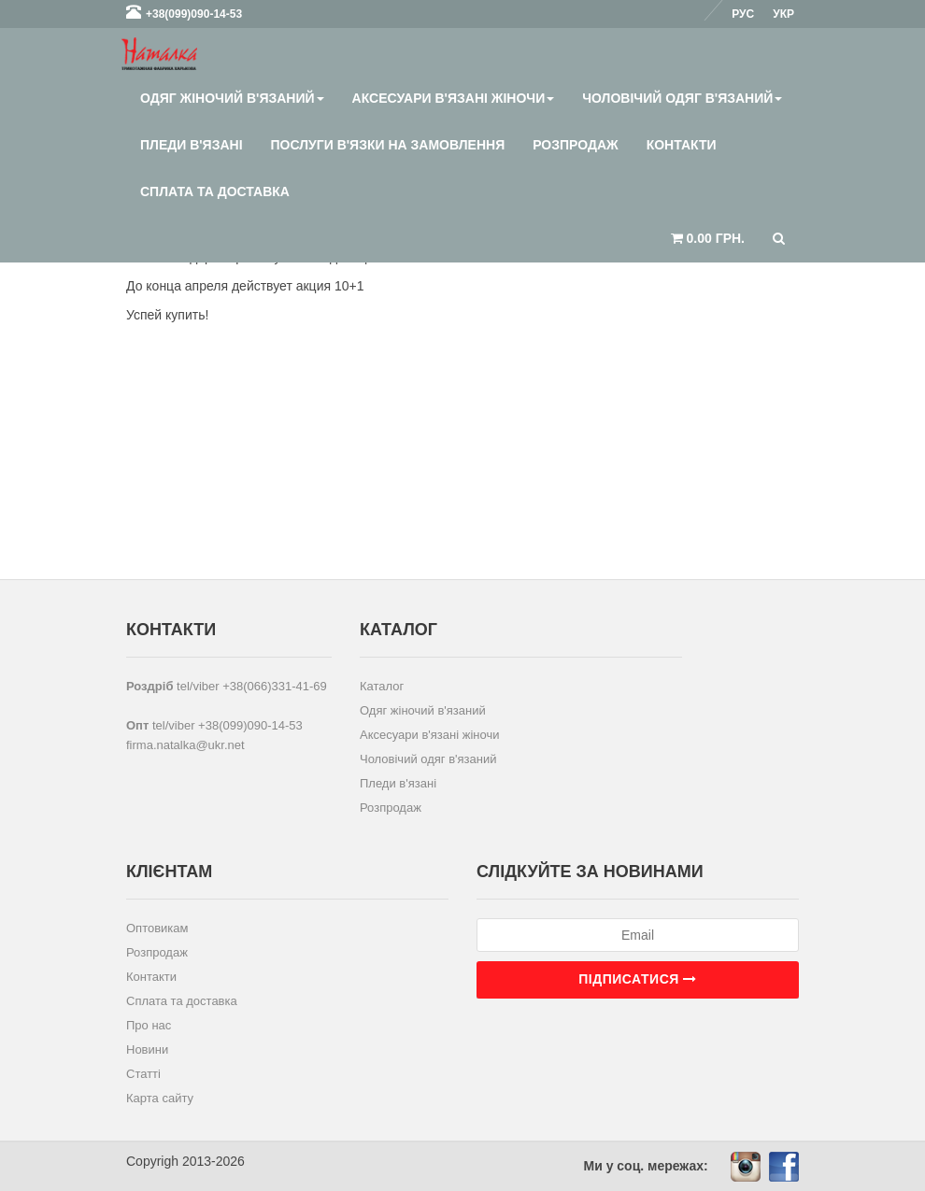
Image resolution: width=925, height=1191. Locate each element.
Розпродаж (575, 144)
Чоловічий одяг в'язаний (682, 98)
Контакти (682, 144)
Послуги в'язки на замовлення (388, 144)
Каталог (382, 686)
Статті (143, 1074)
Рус (743, 14)
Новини (147, 1049)
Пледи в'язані (191, 144)
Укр (783, 14)
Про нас (148, 1025)
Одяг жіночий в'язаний (232, 98)
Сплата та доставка (215, 191)
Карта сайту (159, 1098)
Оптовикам (157, 928)
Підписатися (637, 978)
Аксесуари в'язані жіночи (453, 98)
